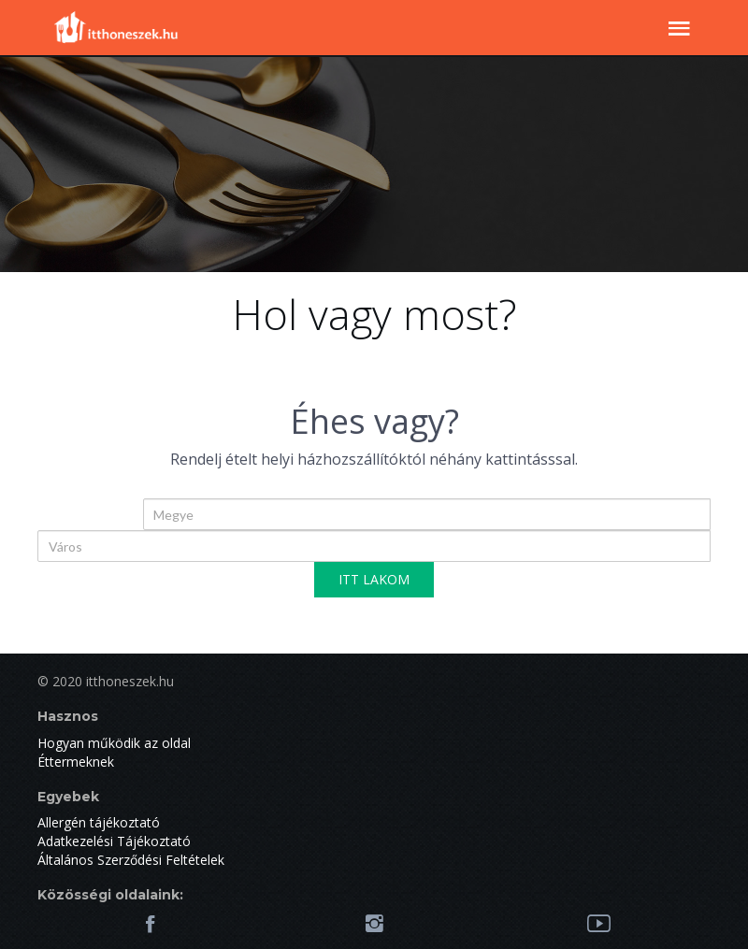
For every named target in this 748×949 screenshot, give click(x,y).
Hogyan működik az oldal (114, 743)
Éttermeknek (75, 761)
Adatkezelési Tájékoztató (114, 841)
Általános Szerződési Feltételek (130, 860)
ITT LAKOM (374, 579)
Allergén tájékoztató (98, 822)
